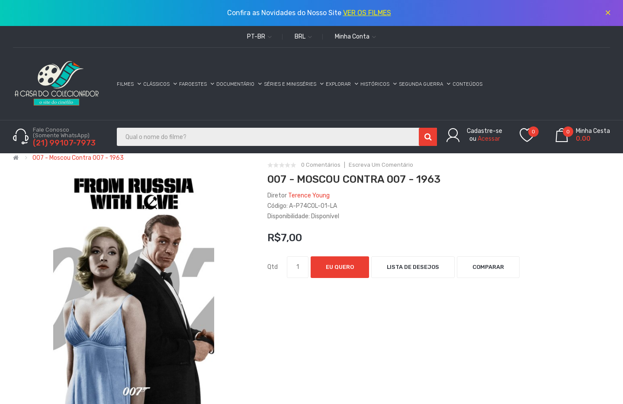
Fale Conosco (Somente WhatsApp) (62, 132)
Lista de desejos (413, 267)
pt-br (259, 36)
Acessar (489, 138)
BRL (303, 36)
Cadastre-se (484, 131)
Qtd (272, 267)
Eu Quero (340, 267)
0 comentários (320, 165)
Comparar (488, 267)
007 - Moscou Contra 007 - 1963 (78, 158)
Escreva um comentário (381, 165)
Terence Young (309, 195)
